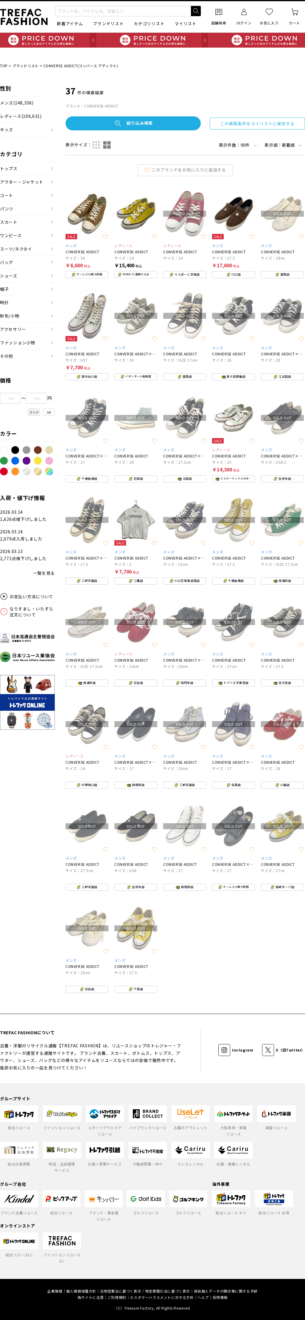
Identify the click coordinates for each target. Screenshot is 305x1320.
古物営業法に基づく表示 (120, 1291)
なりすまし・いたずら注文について (31, 612)
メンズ (16, 103)
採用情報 (220, 1297)
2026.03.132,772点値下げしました (23, 555)
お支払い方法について (31, 596)
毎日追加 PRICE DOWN (152, 40)
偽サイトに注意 (90, 1297)
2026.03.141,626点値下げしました (23, 515)
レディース (21, 116)
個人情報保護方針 (81, 1291)
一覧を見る (44, 573)
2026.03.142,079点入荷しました (21, 535)
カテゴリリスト (149, 23)
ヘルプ (203, 1297)
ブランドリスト (108, 23)
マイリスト (186, 23)
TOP (4, 65)
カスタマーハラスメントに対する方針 (162, 1297)
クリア (34, 412)
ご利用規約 (117, 1297)
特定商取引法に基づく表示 (167, 1291)
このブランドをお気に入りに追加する (185, 169)
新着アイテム (70, 23)
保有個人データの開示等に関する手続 (226, 1291)
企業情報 (54, 1291)
